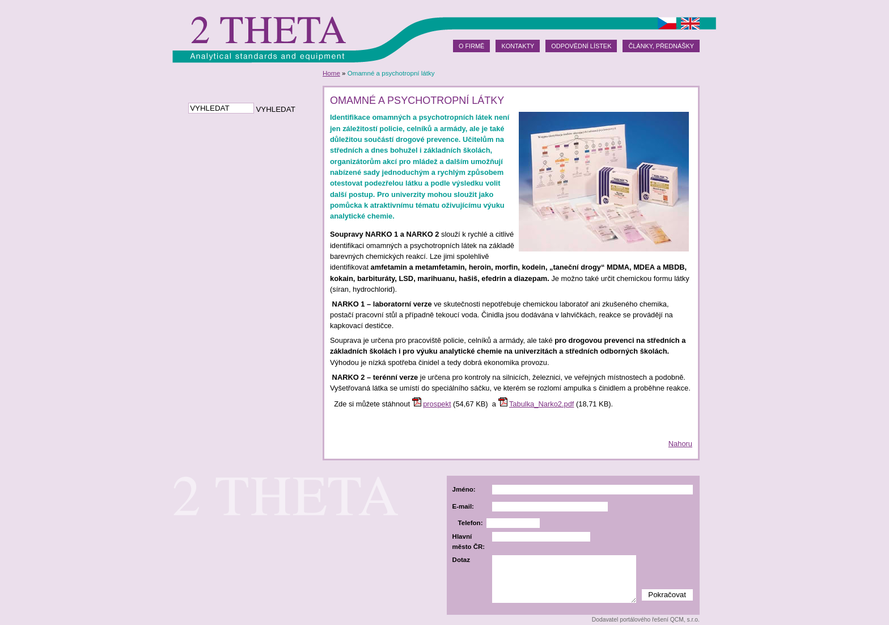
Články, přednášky (661, 46)
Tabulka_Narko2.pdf (541, 404)
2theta (267, 31)
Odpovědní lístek (581, 46)
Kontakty (517, 46)
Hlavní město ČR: (468, 541)
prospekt (437, 404)
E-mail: (463, 506)
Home (331, 73)
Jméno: (464, 489)
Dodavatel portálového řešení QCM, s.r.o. (646, 619)
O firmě (471, 46)
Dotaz (461, 559)
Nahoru (680, 443)
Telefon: (470, 522)
